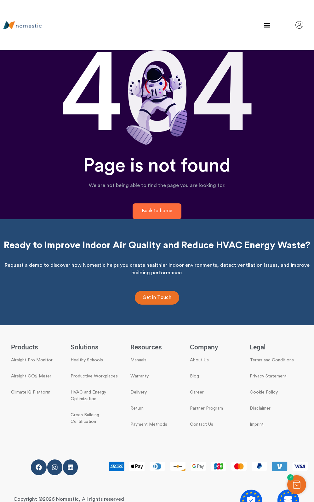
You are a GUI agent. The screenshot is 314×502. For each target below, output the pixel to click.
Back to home (157, 210)
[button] (267, 25)
